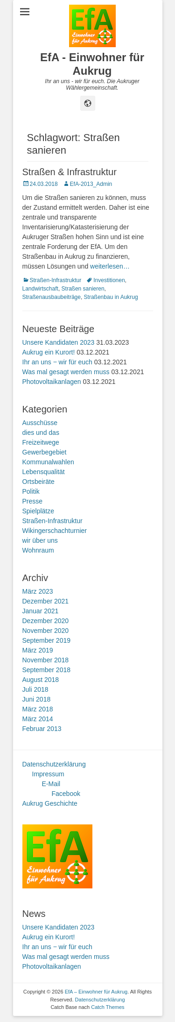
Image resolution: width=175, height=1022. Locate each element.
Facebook (66, 793)
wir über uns (40, 540)
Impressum (48, 774)
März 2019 (37, 650)
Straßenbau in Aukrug (111, 297)
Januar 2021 (40, 611)
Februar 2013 (42, 728)
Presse (32, 501)
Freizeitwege (40, 442)
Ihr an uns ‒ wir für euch (57, 362)
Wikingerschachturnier (54, 530)
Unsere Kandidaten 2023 (58, 342)
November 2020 (45, 630)
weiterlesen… (110, 266)
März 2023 (37, 591)
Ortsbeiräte (38, 481)
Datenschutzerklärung (54, 764)
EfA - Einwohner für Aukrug (92, 64)
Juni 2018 (36, 699)
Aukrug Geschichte (49, 803)
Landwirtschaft (40, 288)
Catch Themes (107, 1007)
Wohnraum (38, 550)
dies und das (40, 432)
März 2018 (37, 709)
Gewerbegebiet (44, 452)
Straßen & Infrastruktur (69, 172)
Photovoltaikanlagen (51, 381)
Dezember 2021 (45, 601)
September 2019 (46, 640)
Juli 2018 (35, 689)
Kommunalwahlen (48, 462)
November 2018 (45, 660)
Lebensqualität (43, 472)
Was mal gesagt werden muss (66, 372)
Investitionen (109, 280)
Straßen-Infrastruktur (56, 280)
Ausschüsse (39, 422)
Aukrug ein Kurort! (48, 352)
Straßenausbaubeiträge (51, 297)
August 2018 (40, 679)
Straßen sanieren (83, 288)
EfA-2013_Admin (91, 184)
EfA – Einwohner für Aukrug (96, 991)
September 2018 (46, 670)
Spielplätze (38, 511)
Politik (31, 491)
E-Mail (51, 784)
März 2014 (37, 719)
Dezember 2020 (45, 621)
